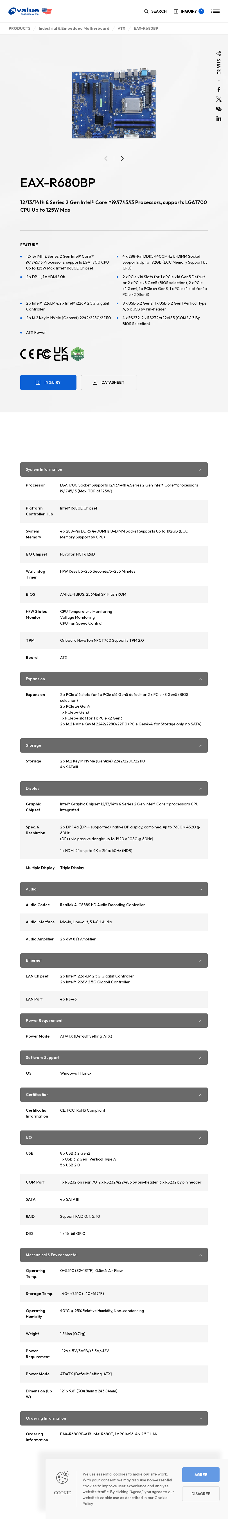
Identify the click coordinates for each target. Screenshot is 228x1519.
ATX (121, 28)
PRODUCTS (19, 28)
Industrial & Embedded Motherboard (74, 28)
